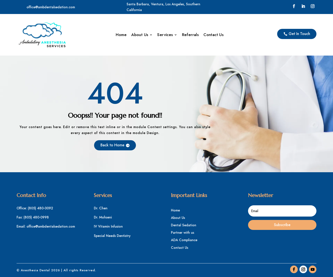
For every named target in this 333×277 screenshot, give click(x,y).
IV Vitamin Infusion (108, 226)
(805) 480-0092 (40, 208)
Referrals (190, 35)
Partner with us (182, 232)
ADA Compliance (184, 240)
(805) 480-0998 (36, 217)
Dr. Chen (100, 208)
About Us (139, 35)
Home (121, 35)
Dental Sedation (183, 225)
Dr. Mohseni (103, 217)
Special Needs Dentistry (112, 235)
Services (165, 35)
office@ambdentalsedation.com (51, 7)
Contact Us (213, 35)
